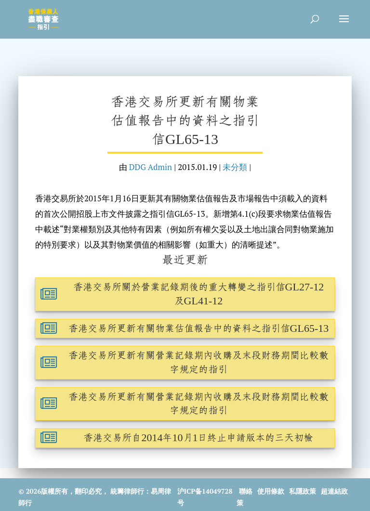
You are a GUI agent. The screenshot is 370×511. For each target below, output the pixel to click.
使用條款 (270, 491)
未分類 (235, 167)
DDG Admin (150, 167)
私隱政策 (302, 491)
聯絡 (245, 491)
